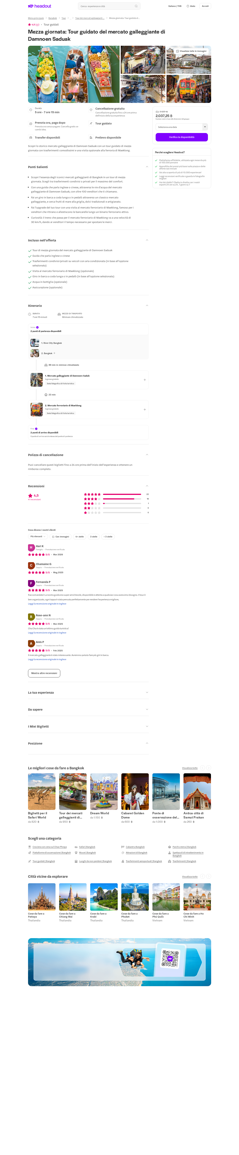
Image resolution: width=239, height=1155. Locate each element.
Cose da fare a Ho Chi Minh (193, 915)
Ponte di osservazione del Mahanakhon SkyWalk (164, 815)
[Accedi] (205, 6)
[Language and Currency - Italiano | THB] (175, 6)
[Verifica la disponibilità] (182, 137)
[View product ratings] (33, 24)
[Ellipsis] (70, 19)
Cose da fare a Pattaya (36, 915)
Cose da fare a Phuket (129, 915)
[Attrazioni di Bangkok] (134, 852)
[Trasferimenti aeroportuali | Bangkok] (141, 861)
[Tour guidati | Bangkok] (41, 861)
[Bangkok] (52, 18)
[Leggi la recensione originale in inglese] (47, 603)
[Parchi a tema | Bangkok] (182, 847)
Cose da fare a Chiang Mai (67, 915)
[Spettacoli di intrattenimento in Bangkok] (189, 854)
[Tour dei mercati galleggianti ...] (90, 18)
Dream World (99, 813)
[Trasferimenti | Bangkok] (182, 861)
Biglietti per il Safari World (37, 815)
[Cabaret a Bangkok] (133, 847)
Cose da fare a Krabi (98, 915)
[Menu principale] (36, 18)
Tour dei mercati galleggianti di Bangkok (71, 815)
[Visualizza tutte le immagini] (191, 51)
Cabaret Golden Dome (132, 815)
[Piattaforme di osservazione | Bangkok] (49, 852)
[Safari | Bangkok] (85, 847)
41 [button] (37, 24)
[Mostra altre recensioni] (44, 673)
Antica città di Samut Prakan (193, 815)
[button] (191, 6)
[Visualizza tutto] (190, 767)
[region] (119, 798)
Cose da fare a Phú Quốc (160, 915)
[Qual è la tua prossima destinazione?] (109, 6)
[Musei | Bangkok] (85, 852)
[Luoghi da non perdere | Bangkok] (93, 861)
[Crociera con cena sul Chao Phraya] (47, 847)
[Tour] (64, 18)
